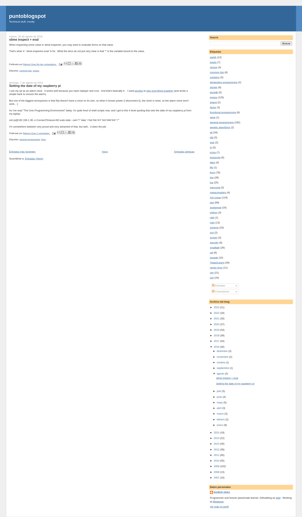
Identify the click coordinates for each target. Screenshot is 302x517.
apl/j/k (213, 57)
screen (213, 237)
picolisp (139, 90)
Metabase (218, 501)
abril (219, 408)
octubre (221, 362)
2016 (217, 346)
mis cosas (215, 197)
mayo (220, 402)
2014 (217, 438)
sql (211, 252)
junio (220, 396)
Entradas (218, 285)
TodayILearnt (217, 262)
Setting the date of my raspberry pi (35, 85)
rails (212, 217)
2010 (217, 460)
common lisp (25, 71)
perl (212, 202)
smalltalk (215, 247)
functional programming (223, 112)
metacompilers (218, 192)
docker (213, 87)
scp (212, 232)
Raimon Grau (222, 492)
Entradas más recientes (22, 151)
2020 (217, 324)
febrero (221, 419)
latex (212, 162)
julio (219, 391)
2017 (217, 341)
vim (212, 272)
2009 (217, 466)
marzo (220, 413)
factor (213, 107)
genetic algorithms (220, 127)
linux (43, 139)
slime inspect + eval (24, 39)
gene (213, 117)
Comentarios (220, 291)
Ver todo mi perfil (219, 506)
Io (211, 147)
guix (212, 142)
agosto (221, 373)
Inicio (105, 151)
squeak (214, 257)
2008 (217, 472)
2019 (217, 329)
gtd (211, 137)
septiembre (223, 368)
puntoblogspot (27, 16)
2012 (217, 449)
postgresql (215, 207)
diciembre (222, 351)
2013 (217, 443)
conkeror (215, 77)
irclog (213, 152)
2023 (217, 307)
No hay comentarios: (47, 64)
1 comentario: (43, 133)
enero (220, 425)
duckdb (214, 92)
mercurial (215, 187)
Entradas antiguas (184, 151)
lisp (212, 177)
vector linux (216, 267)
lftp (211, 167)
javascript (215, 157)
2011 (217, 455)
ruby (212, 222)
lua (211, 182)
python (213, 212)
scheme (214, 227)
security (214, 242)
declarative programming (223, 82)
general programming (29, 139)
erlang (213, 102)
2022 (217, 312)
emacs (36, 71)
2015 (217, 432)
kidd (278, 497)
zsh (212, 277)
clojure (213, 67)
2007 (217, 477)
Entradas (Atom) (34, 158)
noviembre (223, 356)
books (213, 62)
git (211, 132)
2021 (217, 318)
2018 (217, 335)
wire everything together (159, 90)
